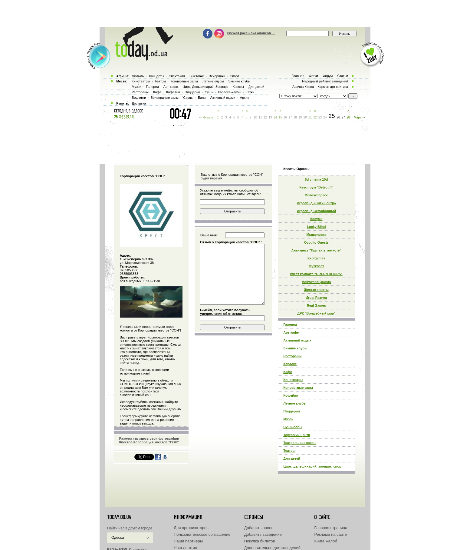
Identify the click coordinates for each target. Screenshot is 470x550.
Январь (208, 117)
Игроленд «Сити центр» (316, 203)
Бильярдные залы (165, 97)
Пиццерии (291, 411)
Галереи (290, 324)
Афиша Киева (303, 86)
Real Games (316, 305)
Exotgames (316, 258)
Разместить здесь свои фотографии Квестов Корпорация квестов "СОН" (149, 440)
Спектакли (177, 76)
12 (265, 117)
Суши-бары (292, 427)
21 (310, 117)
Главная (297, 76)
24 (325, 117)
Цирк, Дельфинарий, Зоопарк (205, 86)
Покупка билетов (259, 541)
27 (343, 117)
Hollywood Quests (316, 282)
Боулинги (139, 97)
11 (260, 117)
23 (320, 117)
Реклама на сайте (330, 534)
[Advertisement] (235, 13)
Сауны (188, 97)
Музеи (288, 419)
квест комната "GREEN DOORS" (316, 274)
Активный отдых (297, 340)
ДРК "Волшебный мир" (316, 313)
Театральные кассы (299, 443)
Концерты (156, 76)
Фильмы (138, 76)
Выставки (196, 76)
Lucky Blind (316, 226)
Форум (328, 76)
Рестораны (292, 356)
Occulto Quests (316, 242)
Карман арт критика (332, 86)
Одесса (117, 537)
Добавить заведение (263, 534)
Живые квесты (316, 290)
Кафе (287, 372)
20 (305, 117)
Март (357, 117)
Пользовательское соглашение (202, 534)
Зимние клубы (295, 348)
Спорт (234, 76)
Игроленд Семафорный (316, 211)
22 (315, 117)
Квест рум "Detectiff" (316, 187)
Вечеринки (217, 76)
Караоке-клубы (229, 92)
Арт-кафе (291, 332)
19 (300, 117)
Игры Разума (316, 297)
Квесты (238, 86)
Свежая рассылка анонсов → (251, 33)
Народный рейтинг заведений (325, 81)
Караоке (290, 364)
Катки (250, 92)
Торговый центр (296, 435)
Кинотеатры (293, 380)
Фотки (313, 76)
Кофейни (290, 395)
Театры (289, 450)
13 (270, 117)
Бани (202, 97)
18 (295, 117)
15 (280, 117)
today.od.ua (119, 517)
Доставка (139, 103)
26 (338, 117)
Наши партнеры (188, 541)
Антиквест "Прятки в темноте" (316, 250)
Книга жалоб (325, 541)
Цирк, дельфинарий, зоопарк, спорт (313, 466)
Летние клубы (294, 403)
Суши (209, 92)
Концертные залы (298, 387)
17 (290, 117)
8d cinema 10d (316, 179)
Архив (244, 97)
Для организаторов (191, 527)
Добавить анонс (258, 527)
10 (255, 117)
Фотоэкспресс (316, 195)
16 (285, 117)
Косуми (316, 219)
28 (348, 117)
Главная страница (330, 527)
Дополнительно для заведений (272, 547)
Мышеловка (316, 234)
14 (275, 117)
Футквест (316, 266)
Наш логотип (185, 547)
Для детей (291, 458)
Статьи (342, 76)
